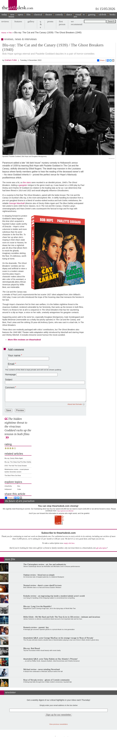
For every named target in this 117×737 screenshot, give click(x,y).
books (112, 14)
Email (11, 363)
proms (50, 21)
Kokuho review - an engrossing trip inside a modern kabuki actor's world (54, 596)
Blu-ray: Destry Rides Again (14, 458)
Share (101, 60)
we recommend (76, 23)
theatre (48, 14)
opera (20, 14)
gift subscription (101, 548)
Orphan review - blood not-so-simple (39, 575)
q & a (41, 24)
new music (11, 15)
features (18, 21)
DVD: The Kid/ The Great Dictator (16, 465)
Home (3, 33)
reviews (5, 21)
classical (38, 14)
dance (69, 14)
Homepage (10, 374)
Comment (9, 387)
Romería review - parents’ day (36, 627)
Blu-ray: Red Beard (31, 648)
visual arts (77, 15)
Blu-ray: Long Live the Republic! (37, 606)
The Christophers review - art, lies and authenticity (44, 564)
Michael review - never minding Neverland (41, 669)
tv (84, 14)
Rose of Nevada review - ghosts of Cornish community (46, 680)
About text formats (75, 404)
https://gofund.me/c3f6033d (65, 511)
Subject (8, 379)
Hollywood (8, 489)
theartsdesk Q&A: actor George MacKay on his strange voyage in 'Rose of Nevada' (58, 638)
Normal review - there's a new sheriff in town (42, 585)
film (28, 14)
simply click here (69, 543)
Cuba (19, 489)
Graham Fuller (11, 60)
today (4, 14)
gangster (23, 185)
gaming (91, 14)
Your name (14, 355)
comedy (59, 14)
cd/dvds (102, 14)
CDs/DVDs (8, 486)
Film (10, 33)
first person (62, 23)
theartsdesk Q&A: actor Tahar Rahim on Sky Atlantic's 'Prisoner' (50, 659)
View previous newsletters (58, 724)
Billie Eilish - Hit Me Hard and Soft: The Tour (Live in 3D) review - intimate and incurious (61, 617)
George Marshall (17, 203)
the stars (27, 182)
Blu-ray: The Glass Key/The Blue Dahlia (18, 462)
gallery (31, 21)
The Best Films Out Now (13, 475)
